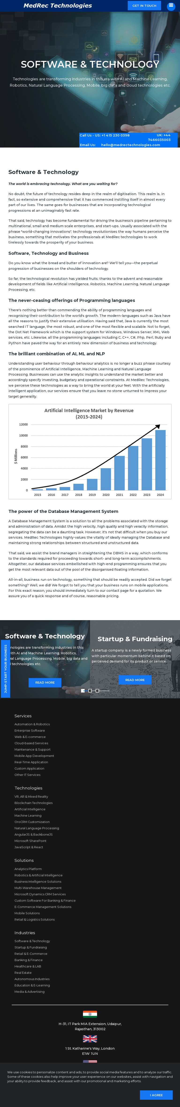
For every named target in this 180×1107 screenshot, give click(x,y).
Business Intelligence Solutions (38, 881)
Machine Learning (28, 815)
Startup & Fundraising (31, 947)
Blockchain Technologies (33, 803)
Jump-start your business (5, 669)
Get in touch (144, 5)
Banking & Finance (29, 960)
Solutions (24, 860)
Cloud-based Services (31, 743)
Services (23, 715)
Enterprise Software (30, 730)
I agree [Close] (156, 1095)
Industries (25, 932)
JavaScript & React (29, 847)
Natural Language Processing (37, 828)
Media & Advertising (30, 991)
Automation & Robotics (32, 724)
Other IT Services (27, 775)
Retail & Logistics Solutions (35, 919)
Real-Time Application (31, 762)
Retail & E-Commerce (31, 953)
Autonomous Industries (32, 979)
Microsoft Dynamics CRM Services (40, 894)
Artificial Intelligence (30, 809)
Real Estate (23, 972)
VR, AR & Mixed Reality (31, 796)
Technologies (28, 787)
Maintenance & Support (33, 749)
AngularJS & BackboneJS (34, 834)
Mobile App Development (34, 756)
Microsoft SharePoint (30, 841)
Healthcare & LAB (28, 966)
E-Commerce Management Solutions (43, 907)
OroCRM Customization (32, 822)
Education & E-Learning (32, 985)
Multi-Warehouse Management (38, 888)
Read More (45, 683)
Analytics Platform (28, 869)
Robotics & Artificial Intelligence (39, 875)
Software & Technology (32, 941)
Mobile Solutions (27, 913)
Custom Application (29, 768)
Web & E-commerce (30, 737)
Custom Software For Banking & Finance (45, 900)
